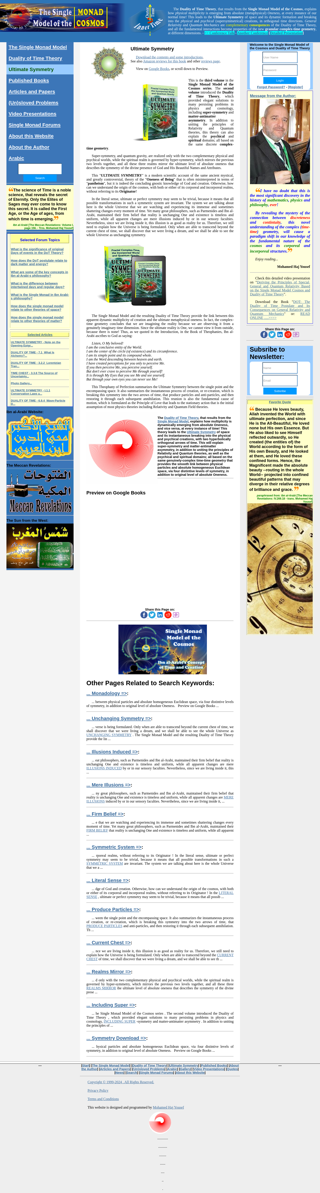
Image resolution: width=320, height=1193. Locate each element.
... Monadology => (106, 693)
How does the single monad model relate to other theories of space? (37, 307)
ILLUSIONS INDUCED (104, 768)
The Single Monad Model (38, 47)
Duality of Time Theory (181, 418)
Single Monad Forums (35, 125)
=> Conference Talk (219, 33)
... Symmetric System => (114, 847)
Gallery (185, 1069)
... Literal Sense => (107, 880)
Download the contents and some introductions (169, 57)
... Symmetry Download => (116, 1038)
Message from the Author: (273, 96)
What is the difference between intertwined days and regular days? (38, 285)
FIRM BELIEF (97, 830)
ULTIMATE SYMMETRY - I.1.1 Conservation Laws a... (30, 392)
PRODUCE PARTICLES (104, 926)
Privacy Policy (98, 1090)
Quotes (232, 1069)
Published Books (29, 80)
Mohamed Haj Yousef (168, 1107)
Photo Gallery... (21, 383)
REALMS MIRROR (101, 988)
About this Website (31, 136)
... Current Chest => (108, 942)
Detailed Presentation (286, 33)
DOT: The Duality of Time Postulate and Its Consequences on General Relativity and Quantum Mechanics (280, 308)
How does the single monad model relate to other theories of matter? (37, 319)
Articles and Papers (32, 91)
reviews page (210, 61)
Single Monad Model (173, 421)
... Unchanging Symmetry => (118, 718)
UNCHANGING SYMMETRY (109, 735)
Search (131, 1072)
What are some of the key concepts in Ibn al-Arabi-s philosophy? (39, 273)
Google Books (159, 69)
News (119, 1072)
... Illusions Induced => (112, 752)
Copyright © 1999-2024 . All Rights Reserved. (121, 1082)
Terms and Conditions (103, 1099)
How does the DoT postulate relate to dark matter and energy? (39, 262)
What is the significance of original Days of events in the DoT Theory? (37, 251)
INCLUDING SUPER (119, 1021)
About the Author (29, 147)
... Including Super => (110, 1005)
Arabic (16, 158)
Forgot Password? (271, 87)
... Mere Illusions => (108, 785)
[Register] (295, 87)
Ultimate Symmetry (201, 432)
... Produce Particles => (112, 909)
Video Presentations (32, 114)
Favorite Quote (280, 402)
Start (85, 1065)
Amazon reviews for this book (164, 61)
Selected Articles (40, 335)
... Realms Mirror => (108, 971)
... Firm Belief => (105, 814)
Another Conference (252, 33)
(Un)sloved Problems (33, 103)
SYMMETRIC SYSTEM (104, 863)
